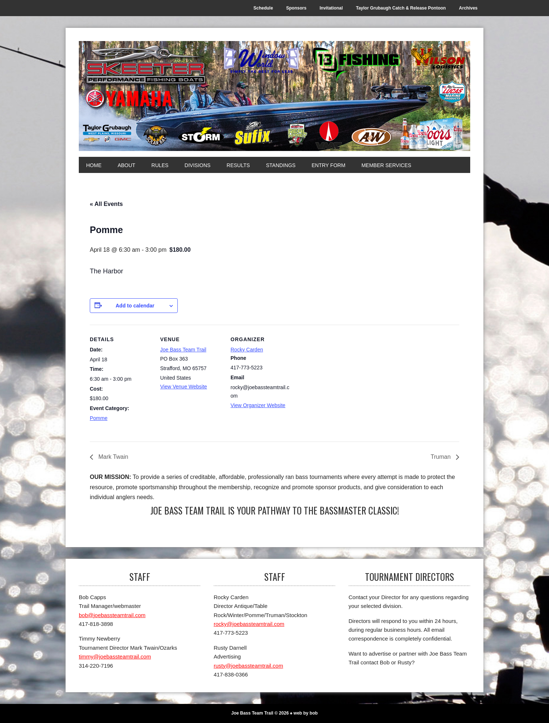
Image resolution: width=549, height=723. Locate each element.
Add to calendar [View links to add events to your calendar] (134, 306)
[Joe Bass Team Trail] (274, 96)
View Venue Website (183, 387)
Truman (441, 457)
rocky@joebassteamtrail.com (249, 624)
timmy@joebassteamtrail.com (115, 656)
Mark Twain (112, 457)
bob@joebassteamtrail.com (112, 615)
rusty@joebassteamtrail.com (248, 666)
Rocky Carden (247, 350)
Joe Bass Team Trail (183, 350)
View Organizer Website (258, 405)
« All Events (106, 204)
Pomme (98, 418)
